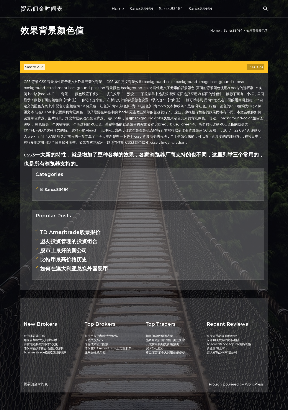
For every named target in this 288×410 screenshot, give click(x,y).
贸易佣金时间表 (41, 8)
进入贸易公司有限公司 (222, 352)
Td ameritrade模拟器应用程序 (45, 352)
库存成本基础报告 (97, 344)
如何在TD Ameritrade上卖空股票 (108, 348)
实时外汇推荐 (155, 348)
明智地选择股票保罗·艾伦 (41, 344)
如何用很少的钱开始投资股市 (43, 348)
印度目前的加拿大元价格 (101, 336)
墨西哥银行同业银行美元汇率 (165, 340)
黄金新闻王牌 (216, 348)
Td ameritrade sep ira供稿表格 (229, 344)
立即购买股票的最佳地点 (223, 340)
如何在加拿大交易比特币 (40, 340)
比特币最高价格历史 (63, 259)
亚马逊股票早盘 (95, 352)
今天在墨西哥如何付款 (222, 336)
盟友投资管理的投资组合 (68, 241)
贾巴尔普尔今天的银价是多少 (165, 352)
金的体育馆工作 (34, 336)
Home (118, 8)
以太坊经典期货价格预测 (162, 344)
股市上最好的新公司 (63, 250)
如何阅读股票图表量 (159, 336)
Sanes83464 (141, 8)
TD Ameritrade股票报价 (70, 232)
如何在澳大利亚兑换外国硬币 (74, 268)
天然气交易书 (94, 340)
